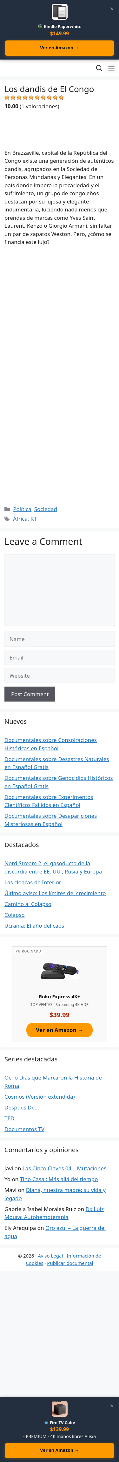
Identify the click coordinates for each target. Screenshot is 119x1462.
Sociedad (45, 509)
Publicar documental (70, 1263)
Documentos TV (24, 1129)
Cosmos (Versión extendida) (39, 1096)
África (20, 518)
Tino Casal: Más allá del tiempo (59, 1179)
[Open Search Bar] (99, 68)
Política (22, 509)
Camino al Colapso (27, 904)
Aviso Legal (50, 1255)
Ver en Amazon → (59, 48)
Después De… (21, 1107)
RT (33, 518)
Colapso (14, 914)
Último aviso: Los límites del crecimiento (55, 893)
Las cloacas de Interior (32, 882)
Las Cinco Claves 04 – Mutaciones (64, 1168)
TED (9, 1118)
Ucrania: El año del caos (34, 925)
